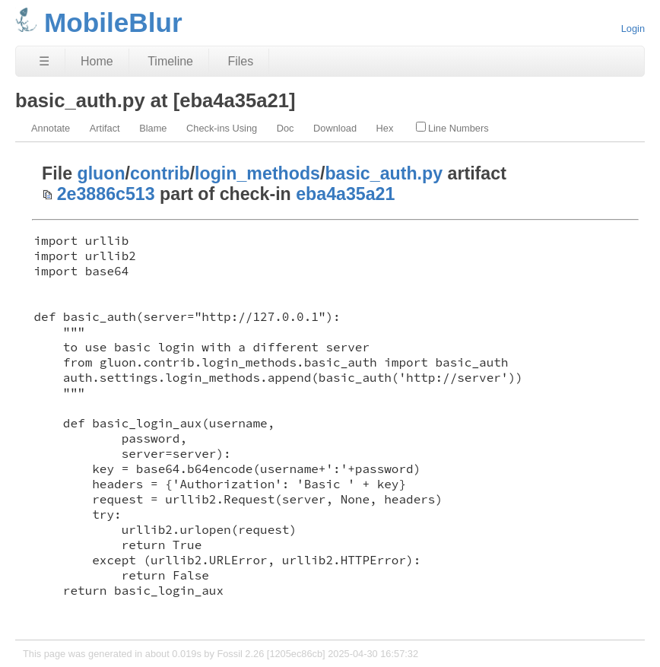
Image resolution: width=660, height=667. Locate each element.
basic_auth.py (384, 173)
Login (633, 28)
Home (97, 61)
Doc (285, 128)
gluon (101, 173)
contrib (160, 173)
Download (335, 128)
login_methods (257, 173)
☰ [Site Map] (44, 61)
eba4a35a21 (345, 194)
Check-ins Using (221, 128)
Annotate (50, 128)
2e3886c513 (106, 194)
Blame (153, 128)
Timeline (170, 61)
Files (240, 61)
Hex (385, 128)
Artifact (105, 128)
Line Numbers (452, 128)
